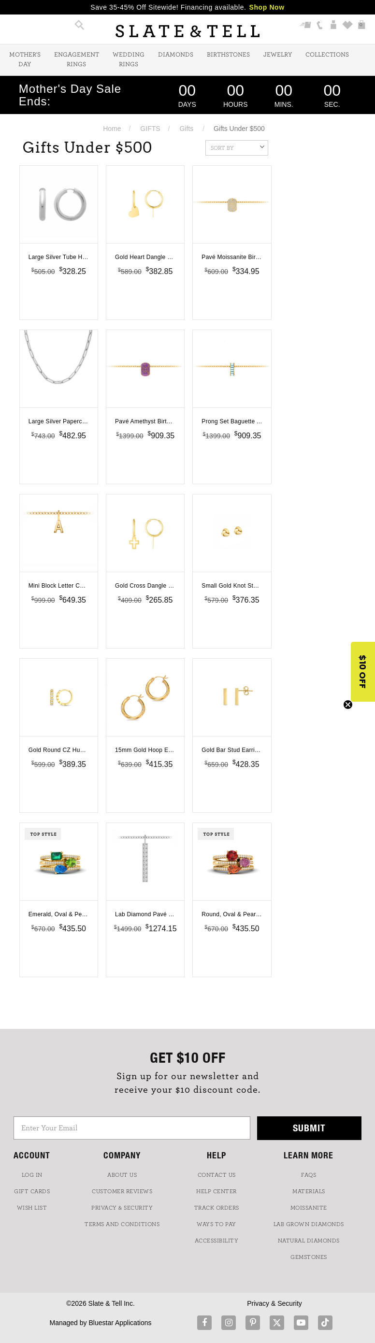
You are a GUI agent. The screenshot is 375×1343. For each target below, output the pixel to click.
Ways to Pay (216, 1224)
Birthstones (228, 55)
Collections (327, 55)
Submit (309, 1127)
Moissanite (308, 1208)
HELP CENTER (216, 1191)
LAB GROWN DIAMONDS (309, 1224)
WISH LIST (32, 1208)
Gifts (186, 128)
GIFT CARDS (32, 1191)
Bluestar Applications (119, 1323)
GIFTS (150, 128)
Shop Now (267, 7)
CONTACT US (217, 1175)
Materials (308, 1191)
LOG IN (32, 1175)
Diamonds (175, 55)
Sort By (237, 147)
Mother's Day (25, 60)
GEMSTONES (308, 1257)
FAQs (308, 1175)
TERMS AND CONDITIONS (122, 1224)
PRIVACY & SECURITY (122, 1208)
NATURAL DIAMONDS (309, 1240)
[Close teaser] (348, 704)
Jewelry (277, 55)
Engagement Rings (76, 60)
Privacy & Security (274, 1303)
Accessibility (217, 1240)
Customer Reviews (122, 1191)
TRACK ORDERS (216, 1208)
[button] (363, 672)
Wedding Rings (128, 60)
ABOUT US (122, 1175)
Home (112, 128)
